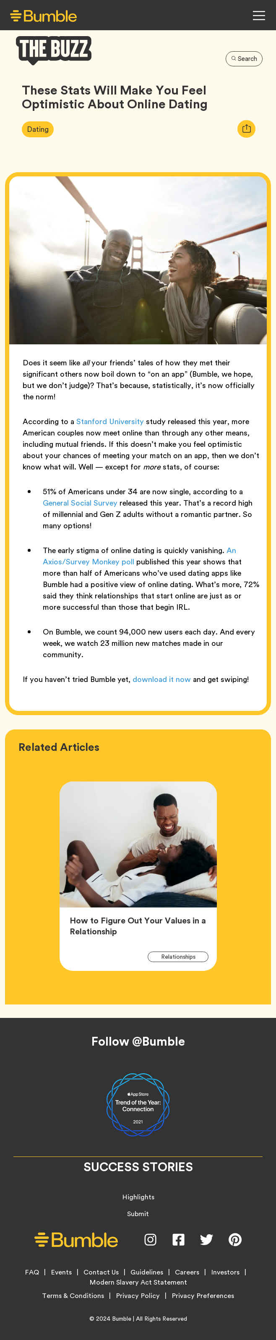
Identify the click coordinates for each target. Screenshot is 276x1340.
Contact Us (101, 1272)
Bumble (121, 1319)
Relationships (183, 956)
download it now (162, 679)
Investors (225, 1272)
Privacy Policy (138, 1296)
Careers (187, 1272)
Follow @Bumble (138, 1041)
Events (61, 1272)
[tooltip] (246, 129)
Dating (40, 129)
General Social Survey (80, 503)
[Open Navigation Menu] (258, 16)
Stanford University (110, 421)
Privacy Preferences (203, 1296)
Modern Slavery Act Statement (138, 1282)
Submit (138, 1214)
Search (244, 58)
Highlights (138, 1197)
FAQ (32, 1272)
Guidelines (146, 1272)
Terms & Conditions (73, 1296)
